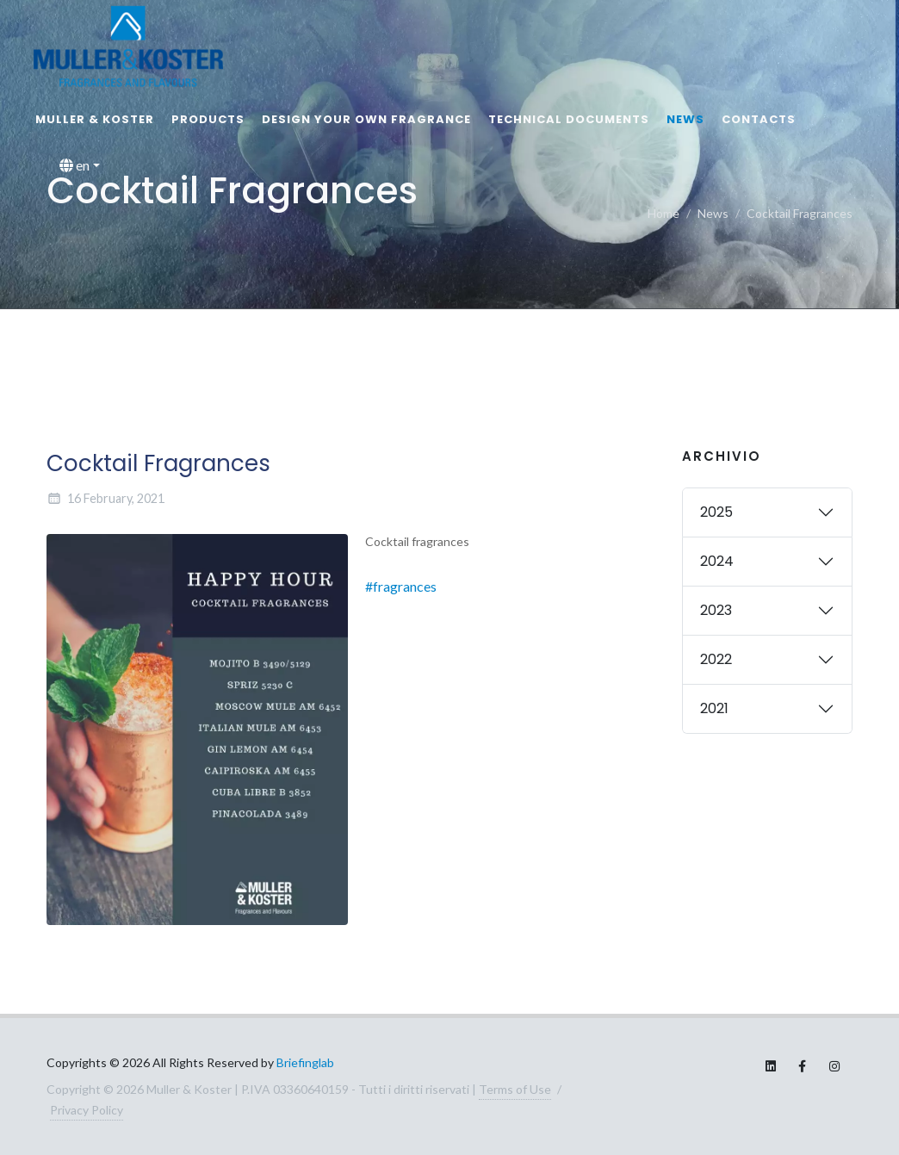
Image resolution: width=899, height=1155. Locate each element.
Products (208, 119)
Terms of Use (515, 1089)
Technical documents (568, 119)
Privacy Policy (86, 1109)
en (74, 165)
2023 (716, 610)
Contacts (759, 119)
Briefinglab (305, 1062)
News (685, 119)
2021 (714, 708)
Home (663, 213)
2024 (717, 561)
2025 (716, 512)
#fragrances (401, 586)
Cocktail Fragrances (799, 213)
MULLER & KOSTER (94, 119)
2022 (716, 659)
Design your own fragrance (366, 119)
